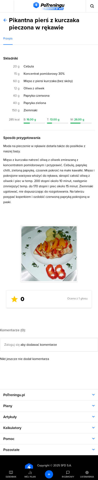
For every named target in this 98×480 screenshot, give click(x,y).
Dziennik (11, 476)
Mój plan (30, 476)
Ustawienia (87, 476)
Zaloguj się (12, 345)
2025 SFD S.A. (62, 465)
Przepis (8, 38)
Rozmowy (68, 476)
